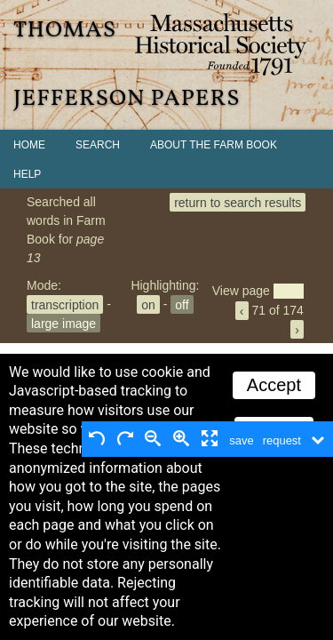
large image (63, 323)
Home (29, 145)
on (148, 304)
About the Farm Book (213, 145)
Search (97, 145)
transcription (65, 304)
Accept (274, 385)
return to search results (237, 202)
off (181, 304)
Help (27, 174)
